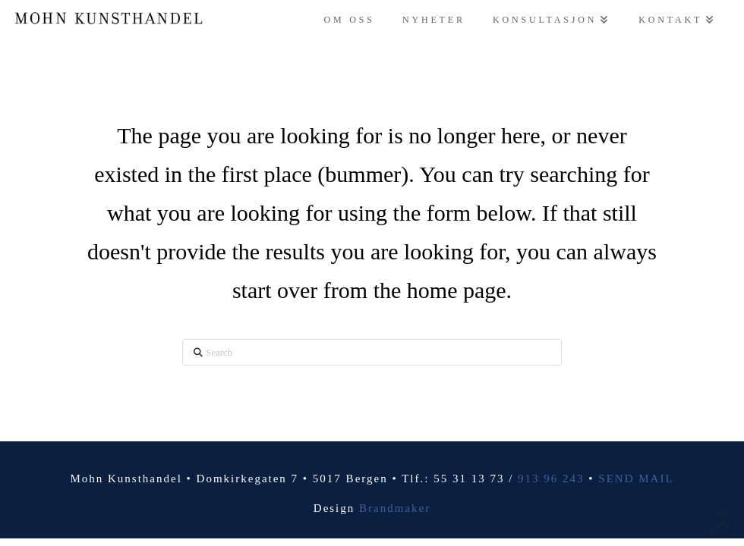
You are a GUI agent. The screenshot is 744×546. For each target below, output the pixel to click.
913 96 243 (551, 478)
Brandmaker (394, 508)
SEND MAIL (635, 478)
